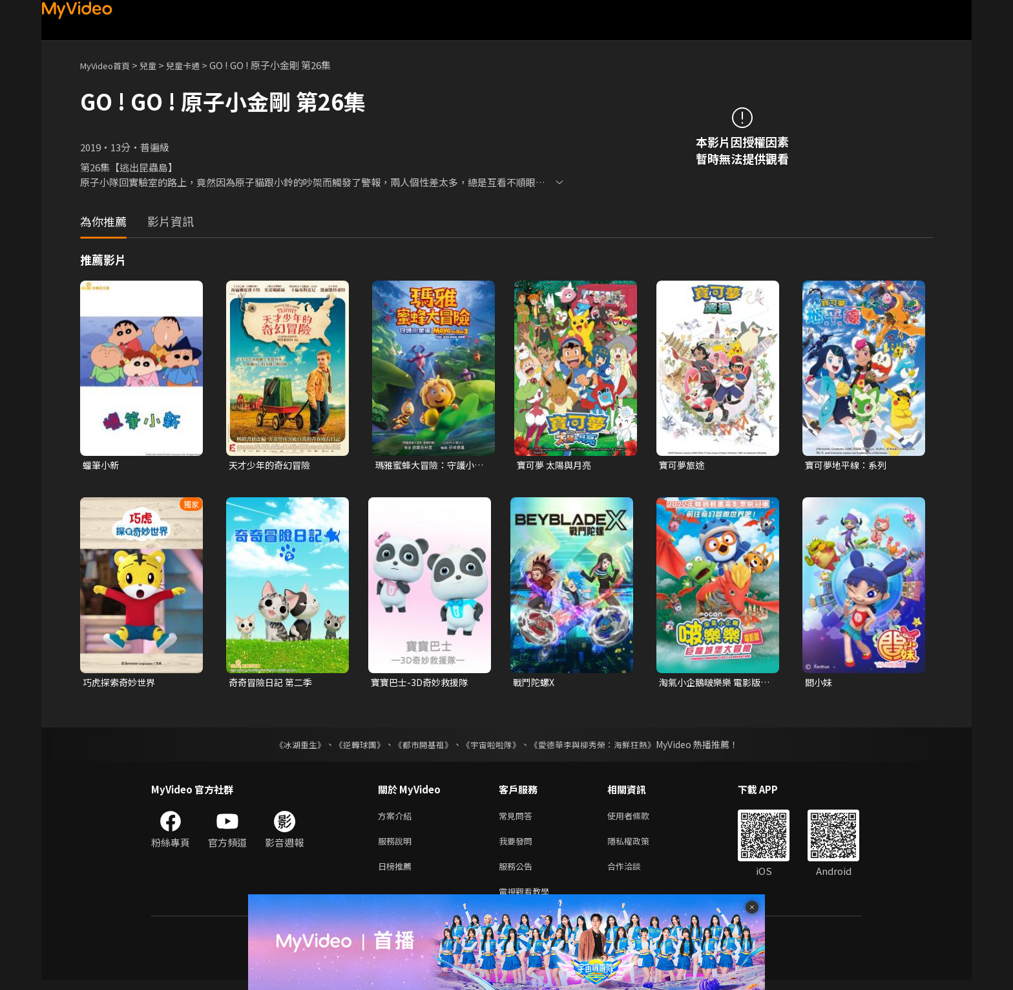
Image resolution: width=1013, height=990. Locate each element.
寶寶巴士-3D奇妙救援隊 (422, 684)
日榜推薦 (397, 873)
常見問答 (518, 819)
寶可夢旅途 (683, 465)
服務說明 (397, 846)
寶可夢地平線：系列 (848, 465)
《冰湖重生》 (289, 746)
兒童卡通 (197, 65)
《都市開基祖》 (420, 746)
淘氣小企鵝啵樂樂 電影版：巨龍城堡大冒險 (708, 684)
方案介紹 (397, 819)
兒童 (158, 65)
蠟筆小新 (102, 465)
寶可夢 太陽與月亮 (556, 465)
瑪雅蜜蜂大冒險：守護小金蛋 (428, 465)
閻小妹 (819, 684)
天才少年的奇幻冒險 (272, 465)
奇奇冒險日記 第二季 (273, 684)
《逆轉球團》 (352, 746)
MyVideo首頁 (109, 65)
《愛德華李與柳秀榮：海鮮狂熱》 (601, 746)
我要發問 (518, 846)
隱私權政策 (639, 846)
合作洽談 (634, 873)
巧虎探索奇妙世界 (121, 684)
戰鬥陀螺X (535, 684)
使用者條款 (639, 819)
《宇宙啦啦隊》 (492, 746)
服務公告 (518, 873)
